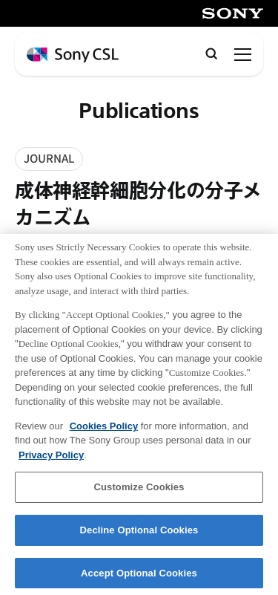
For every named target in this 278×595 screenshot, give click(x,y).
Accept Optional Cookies (139, 578)
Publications (139, 111)
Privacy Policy (51, 460)
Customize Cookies (138, 492)
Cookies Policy (104, 431)
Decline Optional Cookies (139, 535)
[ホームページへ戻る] (73, 55)
